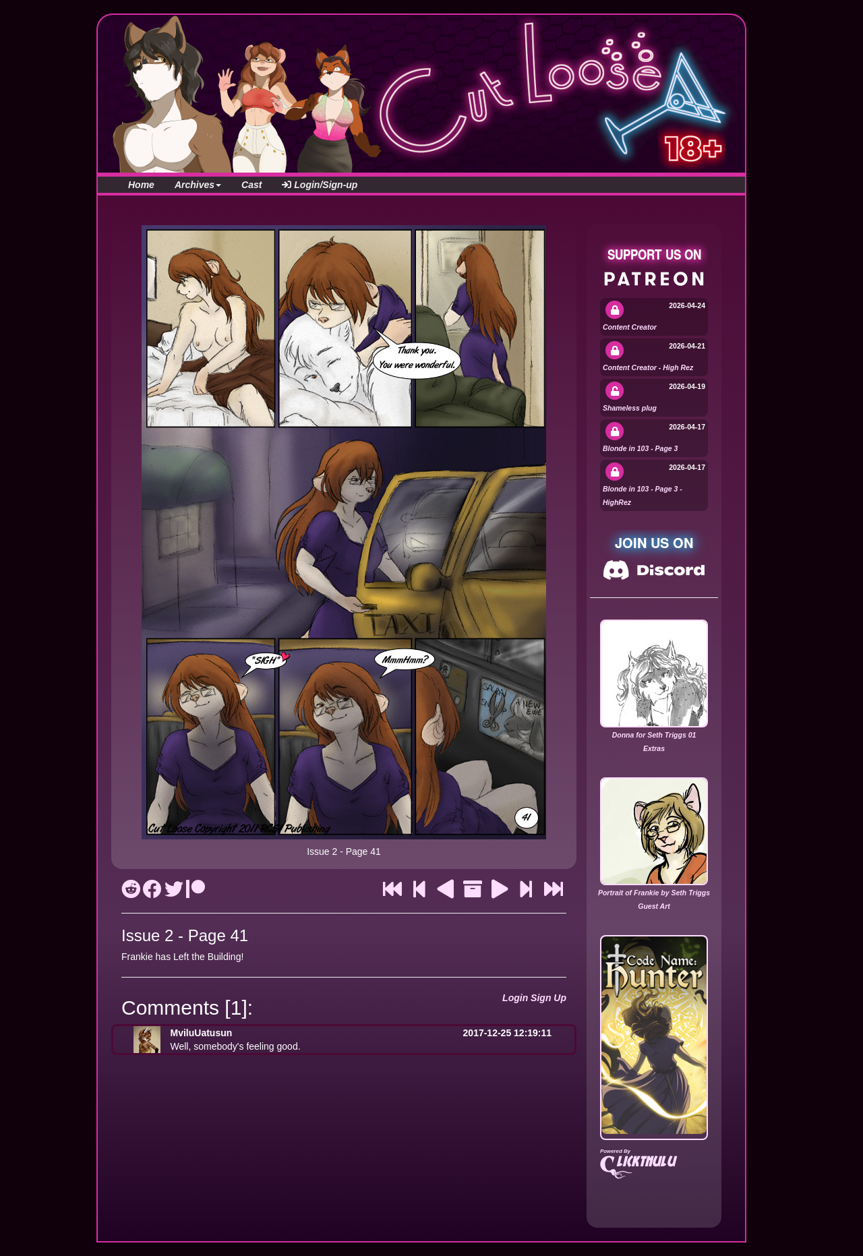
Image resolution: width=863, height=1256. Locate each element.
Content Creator (630, 327)
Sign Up (548, 997)
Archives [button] (198, 184)
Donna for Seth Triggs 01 (654, 735)
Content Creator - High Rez (648, 367)
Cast (251, 184)
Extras (654, 748)
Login (515, 997)
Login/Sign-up (319, 184)
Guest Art (653, 906)
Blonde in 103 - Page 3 (640, 448)
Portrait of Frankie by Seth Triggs (654, 893)
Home (141, 184)
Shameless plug (630, 408)
